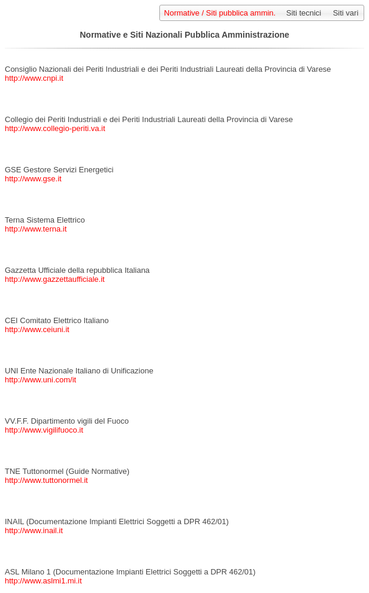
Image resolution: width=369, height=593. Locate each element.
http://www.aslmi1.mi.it (43, 580)
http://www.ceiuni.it (37, 329)
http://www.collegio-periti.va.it (55, 128)
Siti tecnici (304, 12)
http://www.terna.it (35, 228)
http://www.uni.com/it (40, 379)
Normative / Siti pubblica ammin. (220, 12)
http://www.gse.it (33, 178)
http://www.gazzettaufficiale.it (55, 279)
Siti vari (346, 12)
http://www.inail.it (34, 530)
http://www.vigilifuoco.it (44, 429)
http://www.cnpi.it (34, 78)
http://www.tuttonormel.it (46, 480)
